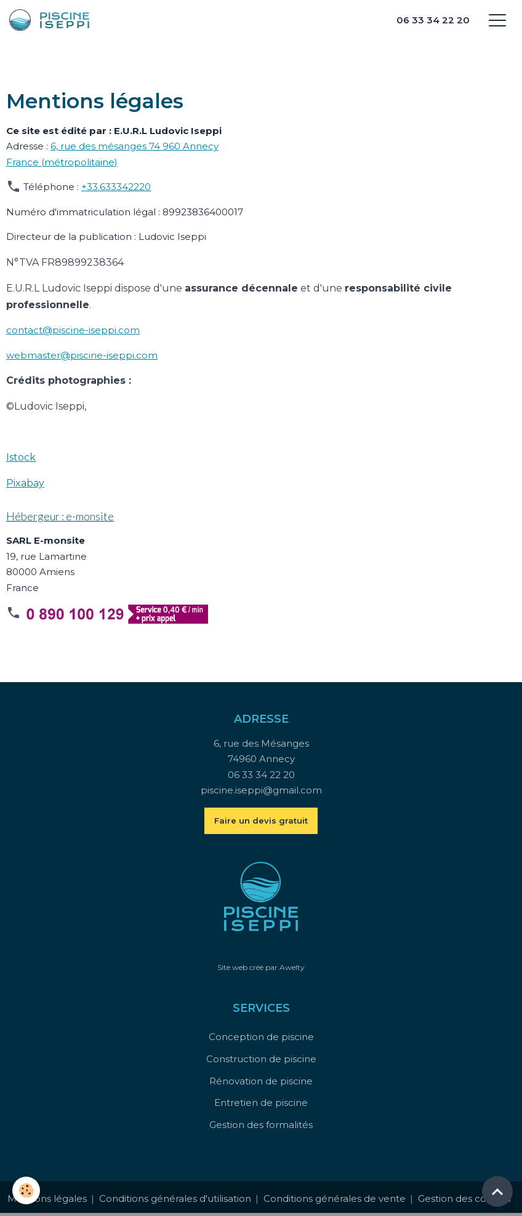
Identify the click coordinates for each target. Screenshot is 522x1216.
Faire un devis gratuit (261, 820)
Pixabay (25, 483)
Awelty (292, 967)
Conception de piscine (261, 1037)
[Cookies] (26, 1190)
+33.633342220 (116, 187)
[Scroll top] (497, 1191)
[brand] (22, 20)
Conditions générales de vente (334, 1198)
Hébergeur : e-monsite (60, 516)
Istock (21, 457)
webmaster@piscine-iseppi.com (82, 355)
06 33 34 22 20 (433, 20)
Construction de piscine (261, 1059)
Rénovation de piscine (261, 1081)
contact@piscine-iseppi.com (73, 330)
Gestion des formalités (261, 1125)
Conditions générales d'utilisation (175, 1198)
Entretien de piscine (261, 1102)
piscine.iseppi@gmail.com (261, 790)
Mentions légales (47, 1198)
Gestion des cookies (464, 1198)
